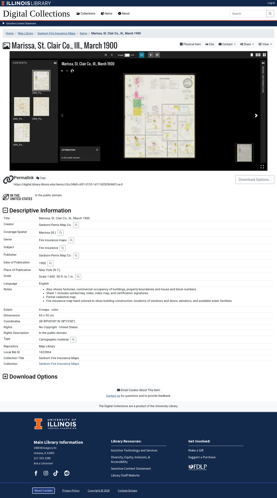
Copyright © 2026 (99, 491)
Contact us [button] (113, 396)
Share (246, 44)
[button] (55, 63)
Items (106, 13)
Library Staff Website (125, 475)
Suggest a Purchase (202, 457)
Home (10, 33)
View (264, 44)
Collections (86, 13)
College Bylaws (127, 491)
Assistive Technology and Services (134, 450)
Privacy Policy (71, 491)
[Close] (97, 150)
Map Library (25, 33)
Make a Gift (196, 450)
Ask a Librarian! (43, 463)
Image (120, 55)
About (124, 13)
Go (141, 55)
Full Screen (262, 166)
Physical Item (190, 44)
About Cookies (43, 491)
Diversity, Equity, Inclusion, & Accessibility (130, 459)
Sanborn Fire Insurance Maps (56, 33)
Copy (40, 177)
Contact (226, 44)
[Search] (248, 13)
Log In (271, 2)
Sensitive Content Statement (21, 23)
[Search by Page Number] (127, 55)
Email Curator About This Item (138, 390)
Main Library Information (58, 442)
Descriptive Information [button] (37, 210)
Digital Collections (36, 13)
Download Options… (255, 179)
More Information (263, 68)
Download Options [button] (30, 376)
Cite (210, 44)
